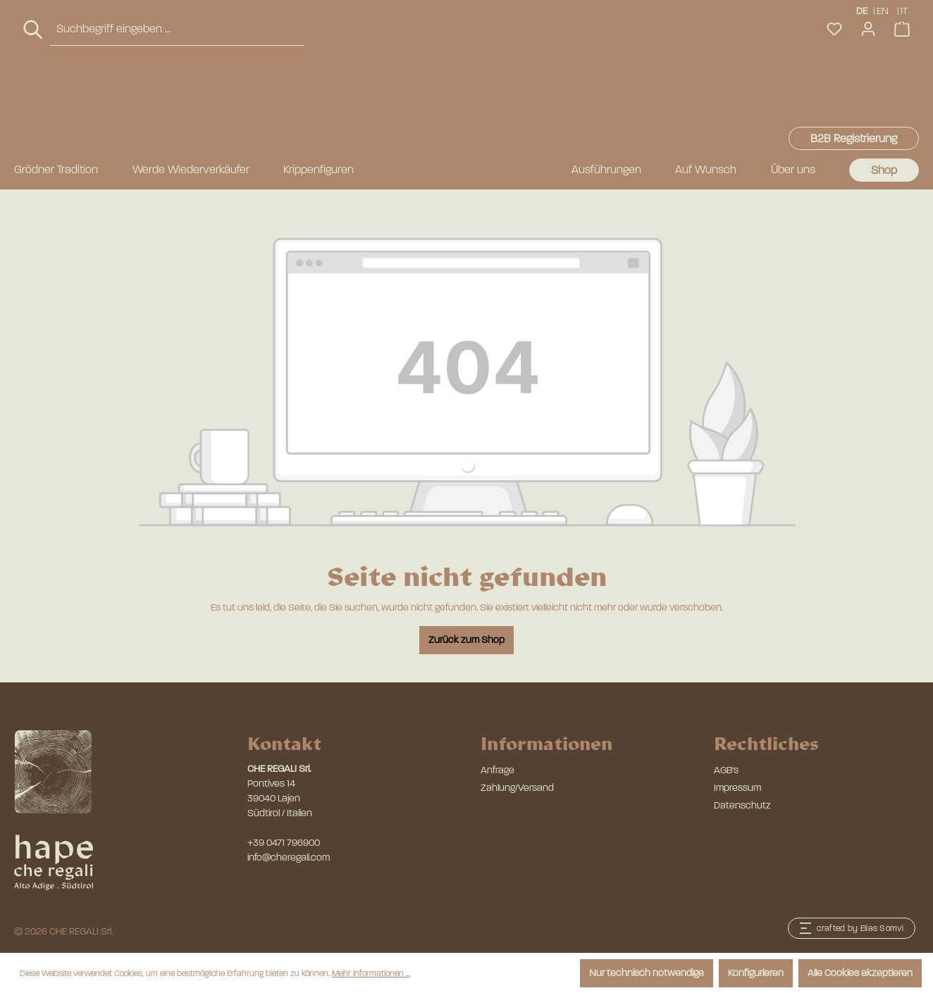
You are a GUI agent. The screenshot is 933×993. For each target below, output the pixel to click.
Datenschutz (742, 805)
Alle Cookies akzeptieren (860, 973)
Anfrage (497, 770)
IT (905, 10)
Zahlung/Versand (517, 788)
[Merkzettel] (834, 95)
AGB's (726, 770)
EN (883, 10)
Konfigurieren (756, 973)
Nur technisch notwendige (646, 973)
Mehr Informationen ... (371, 973)
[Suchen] (34, 96)
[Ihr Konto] (868, 95)
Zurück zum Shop (466, 640)
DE (861, 10)
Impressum (737, 788)
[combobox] (176, 95)
